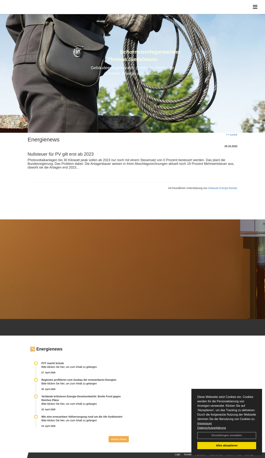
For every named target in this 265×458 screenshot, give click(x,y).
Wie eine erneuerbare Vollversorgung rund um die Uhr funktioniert (81, 416)
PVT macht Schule (52, 363)
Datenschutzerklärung (211, 427)
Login (177, 454)
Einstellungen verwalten (227, 435)
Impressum (204, 423)
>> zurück (231, 134)
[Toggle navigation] (255, 10)
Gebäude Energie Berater (222, 188)
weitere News (118, 439)
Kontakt (188, 454)
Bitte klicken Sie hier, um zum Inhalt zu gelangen (69, 366)
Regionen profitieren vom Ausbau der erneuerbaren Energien (78, 379)
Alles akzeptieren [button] (227, 445)
